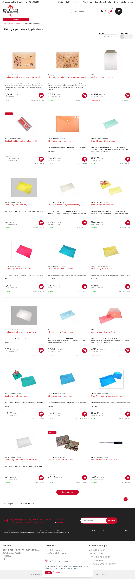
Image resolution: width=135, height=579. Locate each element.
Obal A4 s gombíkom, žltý (16, 204)
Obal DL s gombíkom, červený (104, 332)
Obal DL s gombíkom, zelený (103, 141)
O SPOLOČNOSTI (96, 553)
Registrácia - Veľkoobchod (82, 2)
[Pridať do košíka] (41, 95)
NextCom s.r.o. (101, 574)
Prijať (48, 573)
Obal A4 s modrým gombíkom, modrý (107, 396)
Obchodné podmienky (103, 2)
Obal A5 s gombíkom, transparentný (21, 459)
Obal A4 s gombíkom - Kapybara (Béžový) (22, 77)
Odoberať (111, 520)
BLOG (68, 2)
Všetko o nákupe (127, 2)
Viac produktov (67, 492)
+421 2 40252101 (33, 2)
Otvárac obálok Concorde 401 (104, 459)
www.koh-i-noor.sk (53, 550)
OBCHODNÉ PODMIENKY (99, 557)
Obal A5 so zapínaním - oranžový (62, 141)
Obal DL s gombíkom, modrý (60, 332)
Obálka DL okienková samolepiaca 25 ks (22, 141)
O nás (116, 2)
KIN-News (61, 522)
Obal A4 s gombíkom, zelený (60, 268)
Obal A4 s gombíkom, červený (18, 268)
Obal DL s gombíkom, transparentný (64, 204)
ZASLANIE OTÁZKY (97, 550)
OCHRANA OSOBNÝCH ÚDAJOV (102, 564)
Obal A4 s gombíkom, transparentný (21, 332)
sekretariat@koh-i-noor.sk (14, 2)
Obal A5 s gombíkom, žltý (102, 268)
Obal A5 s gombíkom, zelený (17, 396)
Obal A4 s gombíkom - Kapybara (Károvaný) (67, 77)
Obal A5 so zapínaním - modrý (61, 396)
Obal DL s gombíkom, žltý (102, 204)
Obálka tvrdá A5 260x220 (102, 77)
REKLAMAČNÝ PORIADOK (100, 561)
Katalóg (60, 2)
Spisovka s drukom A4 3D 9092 (61, 459)
